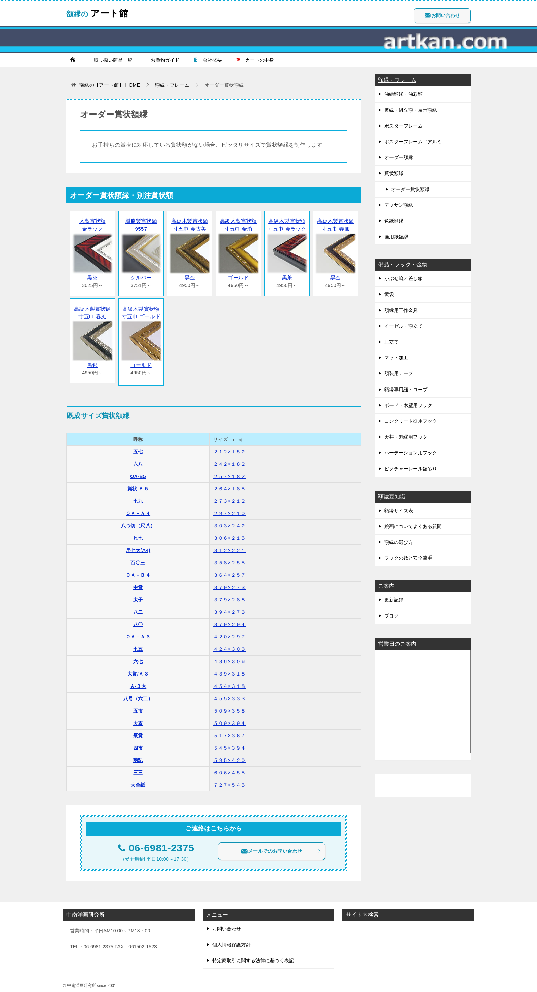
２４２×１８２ (229, 461)
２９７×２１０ (229, 510)
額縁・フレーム (397, 80)
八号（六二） (138, 695)
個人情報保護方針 (231, 941)
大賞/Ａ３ (138, 670)
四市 (138, 745)
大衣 (138, 720)
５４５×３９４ (229, 745)
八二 (138, 609)
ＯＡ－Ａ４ (138, 510)
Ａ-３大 (138, 683)
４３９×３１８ (229, 670)
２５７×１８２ (229, 473)
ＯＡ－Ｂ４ (138, 572)
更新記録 (393, 599)
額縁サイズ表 (398, 510)
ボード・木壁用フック (408, 405)
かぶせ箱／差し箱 (403, 278)
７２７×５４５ (229, 782)
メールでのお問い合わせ (281, 848)
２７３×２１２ (229, 498)
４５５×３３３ (229, 695)
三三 (138, 769)
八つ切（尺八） (138, 522)
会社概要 (207, 60)
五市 (138, 707)
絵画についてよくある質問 (413, 526)
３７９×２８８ (229, 596)
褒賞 (138, 732)
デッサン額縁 (398, 205)
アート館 (101, 12)
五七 (138, 448)
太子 (138, 596)
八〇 (138, 621)
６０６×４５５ (229, 769)
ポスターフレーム (403, 126)
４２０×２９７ (229, 633)
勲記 (138, 757)
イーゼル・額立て (403, 326)
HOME (109, 85)
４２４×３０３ (229, 646)
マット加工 (396, 357)
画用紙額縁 (396, 236)
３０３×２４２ (229, 522)
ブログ (391, 616)
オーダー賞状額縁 (410, 189)
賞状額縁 (393, 173)
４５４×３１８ (229, 683)
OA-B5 (138, 473)
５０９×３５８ (229, 707)
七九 (138, 498)
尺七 (138, 535)
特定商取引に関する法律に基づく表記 (253, 957)
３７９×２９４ (229, 621)
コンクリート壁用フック (410, 421)
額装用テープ (398, 373)
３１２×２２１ (229, 547)
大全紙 (137, 782)
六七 (138, 658)
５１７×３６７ (229, 732)
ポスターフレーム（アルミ (413, 141)
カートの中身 (255, 60)
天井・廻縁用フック (405, 437)
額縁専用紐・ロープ (405, 389)
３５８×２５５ (229, 559)
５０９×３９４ (229, 720)
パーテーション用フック (410, 452)
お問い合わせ (442, 15)
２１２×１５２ (229, 448)
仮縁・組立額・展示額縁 (410, 110)
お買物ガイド (162, 60)
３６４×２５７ (229, 572)
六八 (138, 461)
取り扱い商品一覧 (110, 60)
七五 (138, 646)
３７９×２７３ (229, 584)
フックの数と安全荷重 (408, 558)
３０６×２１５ (229, 535)
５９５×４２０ (229, 757)
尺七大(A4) (138, 547)
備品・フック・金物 (402, 264)
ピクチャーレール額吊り (410, 468)
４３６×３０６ (229, 658)
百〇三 (137, 559)
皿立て (391, 342)
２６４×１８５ (229, 485)
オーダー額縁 (398, 157)
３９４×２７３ (229, 609)
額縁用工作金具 (401, 310)
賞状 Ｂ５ (138, 485)
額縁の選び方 (398, 542)
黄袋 (389, 294)
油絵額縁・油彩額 (403, 94)
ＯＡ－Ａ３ (138, 633)
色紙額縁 (393, 221)
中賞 (138, 584)
